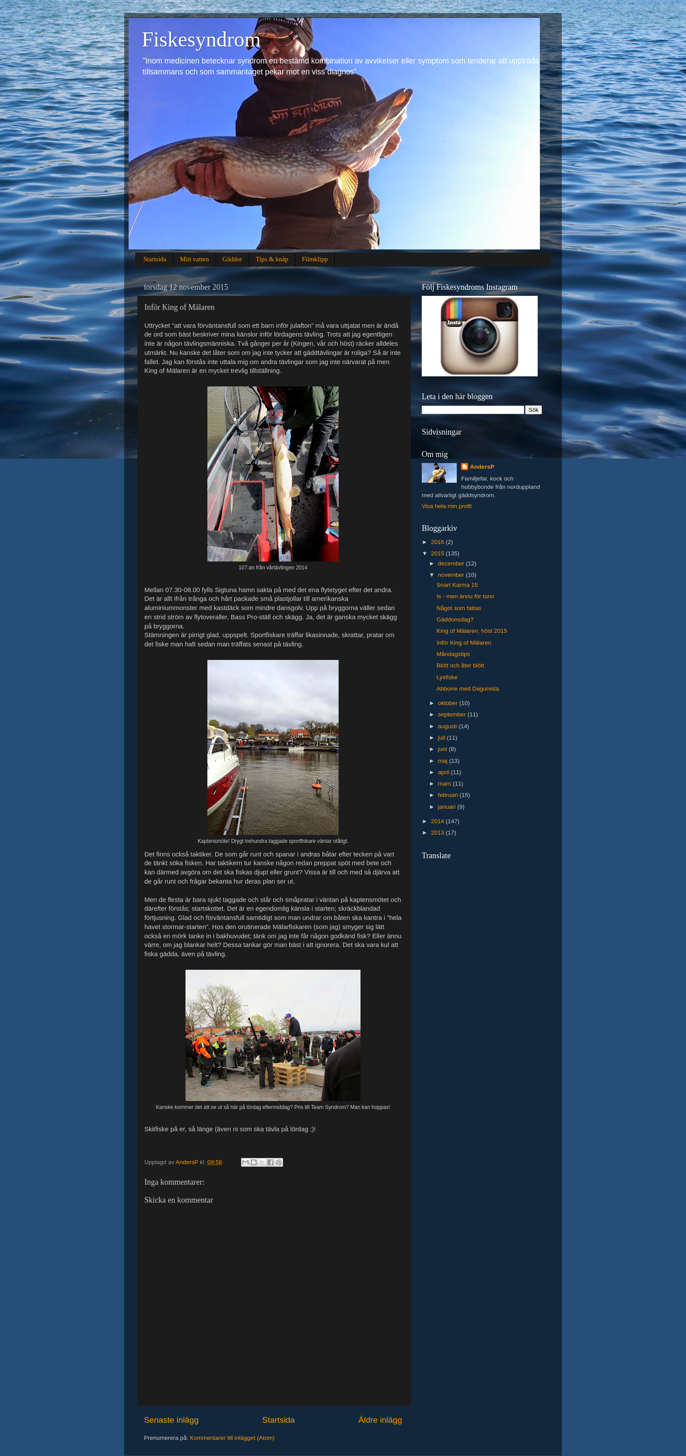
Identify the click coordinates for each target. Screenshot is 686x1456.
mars (445, 783)
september (453, 714)
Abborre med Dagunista (468, 688)
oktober (448, 703)
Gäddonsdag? (455, 619)
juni (443, 749)
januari (447, 806)
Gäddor (232, 259)
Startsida (155, 259)
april (444, 772)
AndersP (482, 466)
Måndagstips (453, 654)
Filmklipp (315, 259)
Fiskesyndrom (201, 39)
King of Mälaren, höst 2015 (472, 631)
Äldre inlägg (380, 1419)
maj (443, 761)
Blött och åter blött (460, 665)
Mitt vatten (194, 259)
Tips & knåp (272, 259)
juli (442, 737)
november (452, 575)
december (452, 563)
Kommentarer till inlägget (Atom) (232, 1438)
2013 (438, 832)
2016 (438, 542)
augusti (448, 726)
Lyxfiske (447, 677)
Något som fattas (459, 608)
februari (449, 795)
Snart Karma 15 (457, 585)
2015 (438, 553)
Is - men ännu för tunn (465, 596)
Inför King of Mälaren (464, 642)
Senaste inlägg (171, 1419)
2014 (438, 821)
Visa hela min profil (447, 506)
